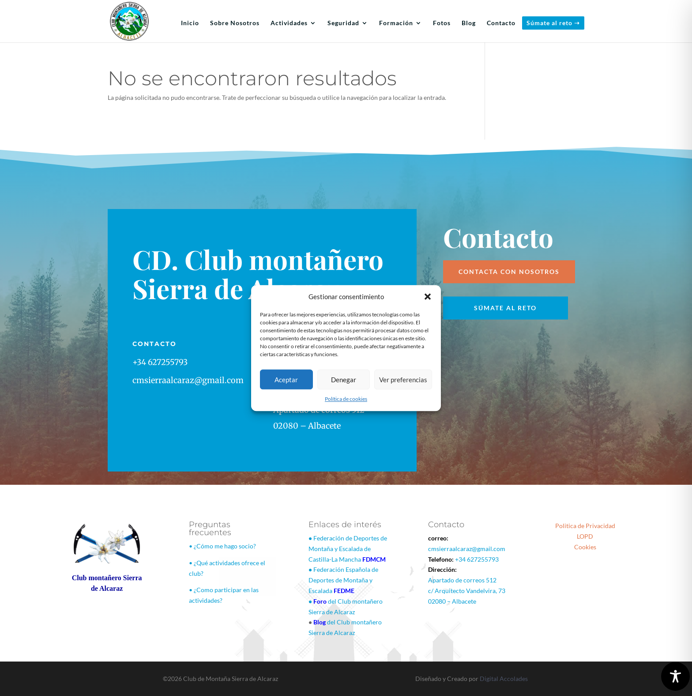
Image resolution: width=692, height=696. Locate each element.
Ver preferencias (403, 380)
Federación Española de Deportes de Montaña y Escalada (343, 580)
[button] (427, 297)
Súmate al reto (505, 308)
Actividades (289, 23)
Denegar (343, 380)
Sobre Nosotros (235, 23)
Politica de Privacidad (585, 525)
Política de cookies (346, 399)
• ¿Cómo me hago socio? (222, 546)
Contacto (501, 23)
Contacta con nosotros (509, 271)
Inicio (190, 23)
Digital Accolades (504, 678)
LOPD (585, 536)
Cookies (585, 547)
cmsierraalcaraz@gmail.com (466, 548)
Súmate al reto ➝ (553, 23)
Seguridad (343, 23)
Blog (469, 23)
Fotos (442, 23)
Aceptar (286, 380)
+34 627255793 (477, 559)
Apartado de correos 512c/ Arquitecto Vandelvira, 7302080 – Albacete (466, 590)
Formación (396, 23)
